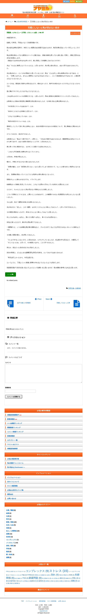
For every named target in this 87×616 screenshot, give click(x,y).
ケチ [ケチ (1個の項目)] (23, 571)
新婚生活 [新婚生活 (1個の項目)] (68, 578)
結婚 (7, 513)
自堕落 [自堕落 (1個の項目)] (48, 581)
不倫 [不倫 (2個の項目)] (24, 575)
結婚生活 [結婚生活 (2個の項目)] (34, 581)
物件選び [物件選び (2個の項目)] (14, 581)
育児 (7, 519)
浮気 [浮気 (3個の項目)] (75, 578)
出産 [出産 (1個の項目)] (49, 575)
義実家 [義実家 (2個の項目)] (42, 581)
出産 (7, 516)
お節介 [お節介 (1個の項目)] (12, 571)
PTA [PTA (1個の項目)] (8, 571)
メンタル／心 (10, 543)
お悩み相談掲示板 (13, 459)
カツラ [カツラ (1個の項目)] (18, 571)
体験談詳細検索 (12, 448)
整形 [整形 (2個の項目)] (62, 578)
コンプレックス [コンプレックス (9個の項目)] (37, 570)
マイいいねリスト (13, 444)
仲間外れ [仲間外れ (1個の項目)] (37, 575)
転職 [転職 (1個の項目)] (62, 581)
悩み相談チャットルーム (15, 463)
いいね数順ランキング (14, 423)
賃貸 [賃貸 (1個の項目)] (58, 581)
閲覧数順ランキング (13, 427)
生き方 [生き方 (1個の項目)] (21, 581)
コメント (8, 362)
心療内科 (78, 288)
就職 (7, 557)
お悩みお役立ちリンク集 (15, 490)
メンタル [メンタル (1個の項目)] (18, 575)
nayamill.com (44, 611)
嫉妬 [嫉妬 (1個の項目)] (20, 578)
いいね (10, 274)
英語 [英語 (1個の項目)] (53, 581)
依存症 (8, 537)
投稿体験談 (11, 436)
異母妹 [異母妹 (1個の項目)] (26, 581)
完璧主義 (71, 288)
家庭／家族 (10, 522)
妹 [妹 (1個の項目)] (16, 578)
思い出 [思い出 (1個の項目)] (52, 578)
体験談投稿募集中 (14, 415)
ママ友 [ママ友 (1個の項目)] (11, 575)
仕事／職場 (10, 510)
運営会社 (10, 494)
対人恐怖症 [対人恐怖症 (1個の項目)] (45, 578)
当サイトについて (13, 481)
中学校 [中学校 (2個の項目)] (30, 575)
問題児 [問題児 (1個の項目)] (66, 575)
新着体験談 (12, 419)
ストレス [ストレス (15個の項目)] (58, 570)
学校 (7, 548)
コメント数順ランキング (15, 431)
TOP (22, 601)
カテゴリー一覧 (12, 440)
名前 (43, 388)
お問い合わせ (11, 498)
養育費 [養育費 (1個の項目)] (17, 583)
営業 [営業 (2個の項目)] (71, 575)
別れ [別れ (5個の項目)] (55, 574)
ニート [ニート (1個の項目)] (71, 571)
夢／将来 (9, 554)
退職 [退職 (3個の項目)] (74, 581)
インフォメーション (13, 477)
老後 (7, 528)
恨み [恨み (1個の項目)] (57, 578)
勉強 (7, 551)
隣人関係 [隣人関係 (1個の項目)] (11, 583)
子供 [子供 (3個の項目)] (25, 578)
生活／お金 (10, 525)
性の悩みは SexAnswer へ (16, 467)
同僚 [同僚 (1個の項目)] (61, 575)
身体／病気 (10, 545)
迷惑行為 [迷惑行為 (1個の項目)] (67, 581)
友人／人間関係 (11, 531)
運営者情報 (42, 601)
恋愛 (7, 534)
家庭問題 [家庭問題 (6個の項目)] (35, 578)
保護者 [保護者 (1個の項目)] (43, 575)
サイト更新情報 (12, 486)
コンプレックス (11, 540)
